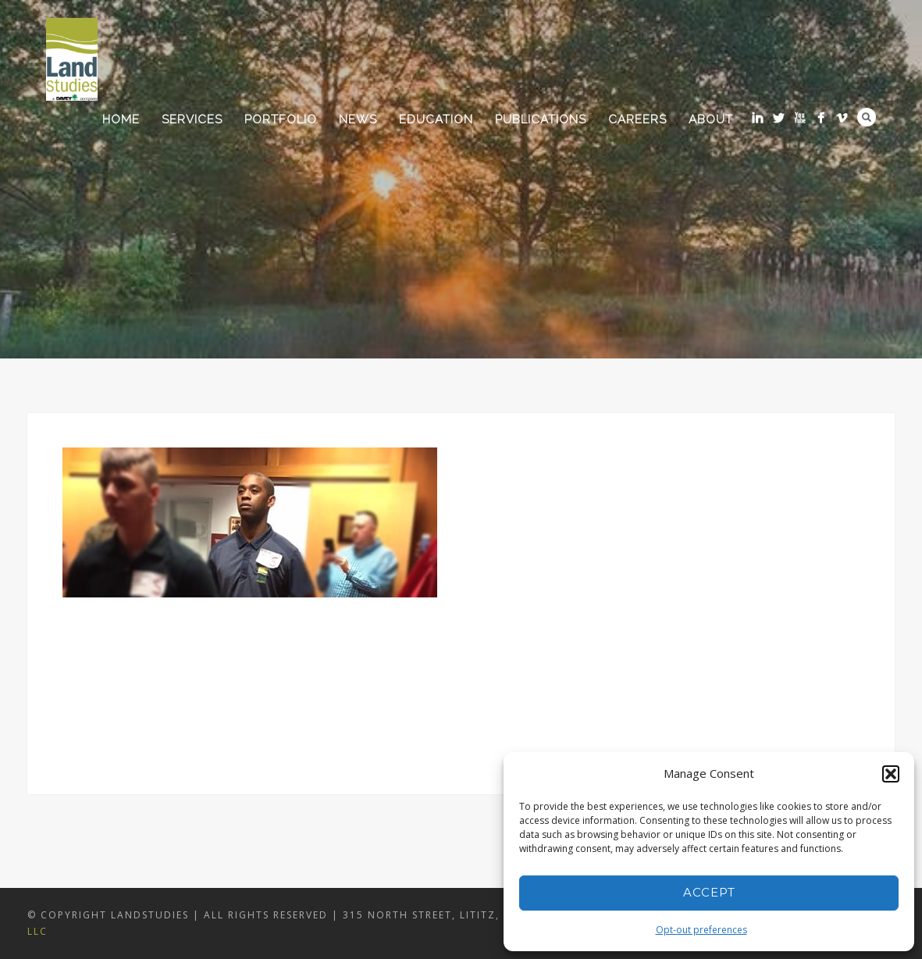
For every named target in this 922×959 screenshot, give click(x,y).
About (711, 119)
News (358, 119)
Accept (709, 892)
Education (436, 119)
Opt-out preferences (701, 929)
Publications (540, 119)
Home (121, 119)
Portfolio (280, 119)
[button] (891, 774)
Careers (637, 119)
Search (866, 117)
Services (192, 119)
